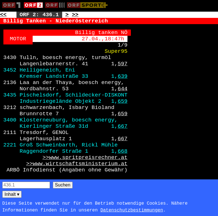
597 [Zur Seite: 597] (123, 64)
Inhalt (12, 194)
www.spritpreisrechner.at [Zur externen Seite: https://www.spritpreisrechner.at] (88, 157)
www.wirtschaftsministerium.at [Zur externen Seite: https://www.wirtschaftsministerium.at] (80, 164)
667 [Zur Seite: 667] (123, 126)
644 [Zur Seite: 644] (123, 89)
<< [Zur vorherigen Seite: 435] (3, 15)
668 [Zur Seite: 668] (123, 151)
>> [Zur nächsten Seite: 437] (75, 15)
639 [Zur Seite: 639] (123, 76)
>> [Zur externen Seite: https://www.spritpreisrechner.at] (46, 157)
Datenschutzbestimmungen (131, 210)
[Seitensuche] (26, 185)
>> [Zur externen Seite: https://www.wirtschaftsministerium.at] (29, 164)
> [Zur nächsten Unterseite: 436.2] (67, 15)
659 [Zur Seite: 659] (123, 101)
